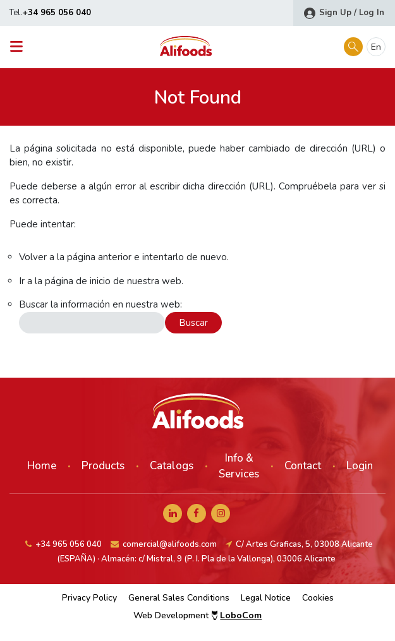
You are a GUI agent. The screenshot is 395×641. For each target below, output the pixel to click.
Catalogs (171, 465)
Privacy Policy (89, 598)
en (376, 47)
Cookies (318, 598)
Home (41, 465)
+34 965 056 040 (57, 12)
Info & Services (239, 466)
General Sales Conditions (178, 598)
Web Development (197, 615)
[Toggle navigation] (19, 47)
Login (359, 465)
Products (103, 465)
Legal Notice (266, 598)
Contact (302, 465)
